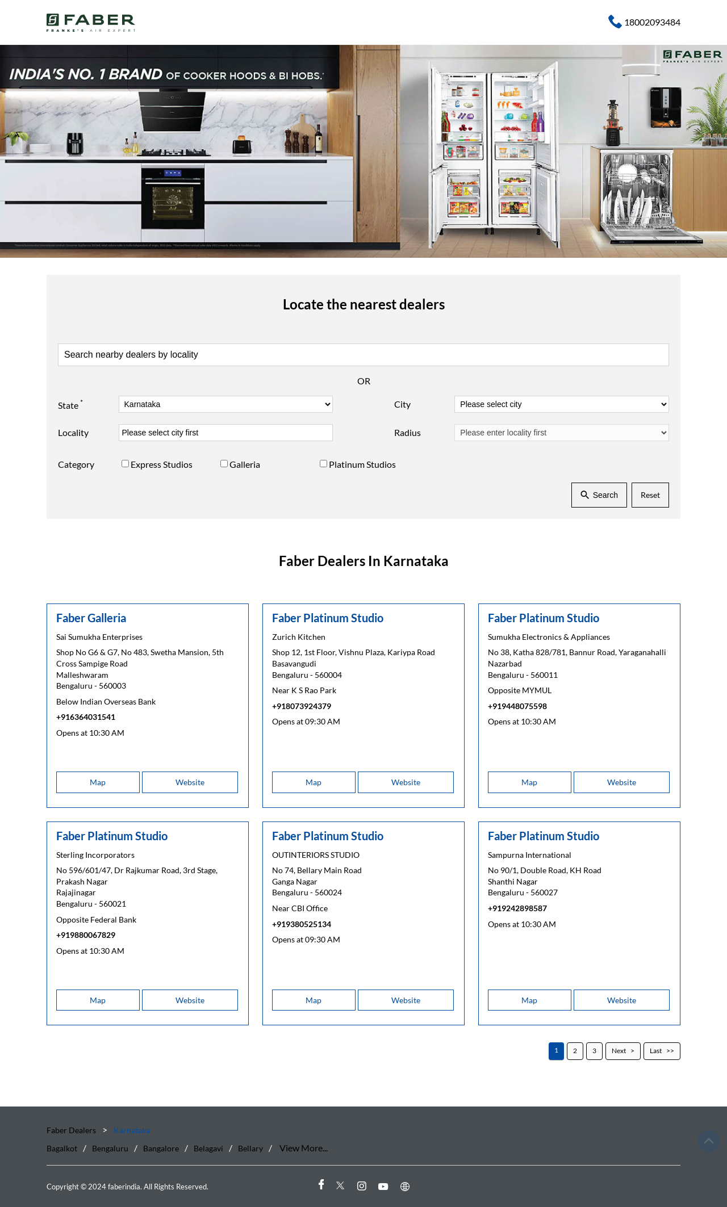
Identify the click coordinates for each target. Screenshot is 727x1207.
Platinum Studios (362, 464)
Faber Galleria (91, 617)
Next (619, 1050)
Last (656, 1050)
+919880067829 (85, 935)
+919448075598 (517, 705)
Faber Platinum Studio (327, 617)
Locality (73, 432)
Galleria (244, 464)
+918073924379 (301, 705)
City (402, 404)
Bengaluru (110, 1148)
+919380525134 (301, 923)
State (70, 403)
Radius (407, 432)
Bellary (250, 1148)
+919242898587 (517, 908)
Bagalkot (62, 1148)
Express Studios (162, 464)
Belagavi (208, 1148)
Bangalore (161, 1148)
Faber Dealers (72, 1130)
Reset (650, 495)
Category (76, 464)
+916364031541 (85, 717)
